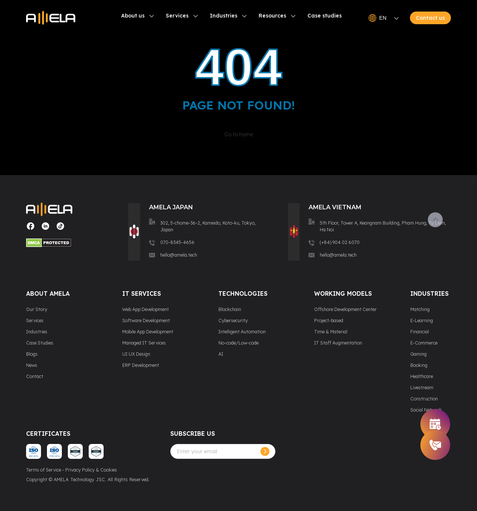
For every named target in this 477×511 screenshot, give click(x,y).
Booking (418, 365)
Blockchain (229, 309)
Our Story (36, 309)
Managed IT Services (144, 343)
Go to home (238, 134)
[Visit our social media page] (30, 229)
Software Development (146, 320)
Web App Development (145, 309)
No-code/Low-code (238, 343)
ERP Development (140, 365)
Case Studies (39, 343)
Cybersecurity (233, 320)
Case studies (324, 16)
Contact (34, 376)
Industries (223, 16)
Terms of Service (43, 470)
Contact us (430, 18)
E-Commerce (423, 343)
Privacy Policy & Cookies (91, 470)
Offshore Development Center (345, 309)
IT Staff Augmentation (338, 343)
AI (220, 354)
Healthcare (421, 376)
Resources (272, 16)
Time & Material (330, 331)
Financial (419, 331)
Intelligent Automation (242, 331)
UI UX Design (136, 354)
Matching (420, 309)
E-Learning (421, 320)
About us (133, 16)
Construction (424, 399)
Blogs (32, 354)
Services (177, 16)
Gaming (418, 354)
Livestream (421, 387)
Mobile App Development (147, 331)
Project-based (328, 320)
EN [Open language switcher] (384, 18)
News (31, 365)
